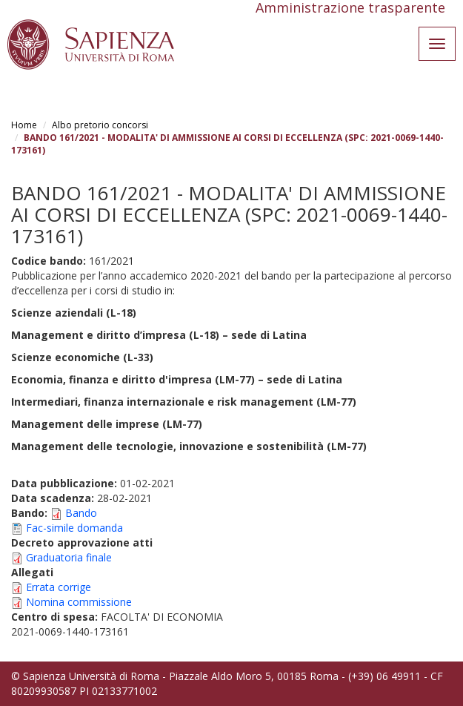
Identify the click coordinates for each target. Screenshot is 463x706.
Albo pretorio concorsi (100, 125)
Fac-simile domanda (74, 528)
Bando (81, 513)
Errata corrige (58, 587)
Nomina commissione (79, 602)
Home (24, 125)
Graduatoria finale (69, 557)
